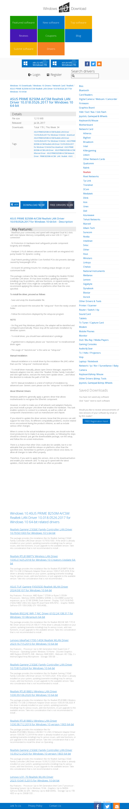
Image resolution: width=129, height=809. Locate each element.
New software (30, 22)
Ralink (86, 141)
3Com (86, 163)
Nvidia (86, 210)
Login (37, 48)
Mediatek (88, 167)
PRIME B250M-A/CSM (48, 130)
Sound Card (85, 287)
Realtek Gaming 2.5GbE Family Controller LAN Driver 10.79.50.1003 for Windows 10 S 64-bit (41, 505)
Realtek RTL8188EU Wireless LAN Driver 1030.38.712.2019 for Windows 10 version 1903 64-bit (42, 697)
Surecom (87, 205)
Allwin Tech (89, 201)
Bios (81, 60)
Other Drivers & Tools (90, 274)
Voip (81, 330)
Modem (83, 300)
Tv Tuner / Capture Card (91, 295)
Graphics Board (87, 81)
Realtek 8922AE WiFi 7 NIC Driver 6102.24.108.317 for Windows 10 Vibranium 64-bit (41, 589)
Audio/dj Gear (86, 321)
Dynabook (88, 261)
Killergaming (89, 124)
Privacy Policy (36, 780)
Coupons (70, 22)
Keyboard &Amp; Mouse (91, 347)
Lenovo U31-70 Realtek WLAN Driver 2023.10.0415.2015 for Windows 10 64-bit (34, 753)
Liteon (86, 128)
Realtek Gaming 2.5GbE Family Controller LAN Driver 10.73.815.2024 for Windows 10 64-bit (41, 640)
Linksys (87, 235)
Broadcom (88, 115)
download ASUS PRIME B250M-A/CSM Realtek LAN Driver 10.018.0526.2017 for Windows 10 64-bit (54, 112)
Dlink (86, 171)
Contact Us (57, 780)
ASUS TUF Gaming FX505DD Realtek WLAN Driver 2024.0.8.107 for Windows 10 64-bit (39, 562)
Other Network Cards (94, 132)
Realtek (70, 59)
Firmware (84, 77)
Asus (85, 227)
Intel (85, 120)
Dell (85, 184)
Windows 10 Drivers (42, 59)
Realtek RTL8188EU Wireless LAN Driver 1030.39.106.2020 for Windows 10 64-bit (34, 667)
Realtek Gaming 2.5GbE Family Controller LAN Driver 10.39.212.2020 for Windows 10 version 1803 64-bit (41, 726)
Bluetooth (84, 64)
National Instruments (94, 244)
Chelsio (87, 240)
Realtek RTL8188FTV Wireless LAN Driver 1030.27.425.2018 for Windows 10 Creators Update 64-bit (43, 534)
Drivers (110, 22)
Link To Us (16, 780)
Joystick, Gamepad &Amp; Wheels (96, 355)
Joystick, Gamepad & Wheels (93, 90)
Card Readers (86, 68)
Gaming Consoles (88, 317)
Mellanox (88, 248)
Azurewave (89, 188)
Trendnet (88, 158)
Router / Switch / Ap (89, 283)
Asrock (86, 270)
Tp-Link (87, 154)
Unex (86, 180)
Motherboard (86, 98)
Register (57, 48)
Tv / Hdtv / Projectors (90, 326)
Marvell (87, 197)
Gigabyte (87, 257)
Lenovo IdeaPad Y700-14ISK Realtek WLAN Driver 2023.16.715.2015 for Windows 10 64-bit (39, 616)
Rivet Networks (91, 150)
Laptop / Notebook (89, 334)
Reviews (56, 22)
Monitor (83, 308)
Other (86, 223)
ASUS (70, 130)
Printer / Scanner (88, 278)
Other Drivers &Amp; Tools (93, 351)
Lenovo (87, 253)
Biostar (87, 265)
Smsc (85, 218)
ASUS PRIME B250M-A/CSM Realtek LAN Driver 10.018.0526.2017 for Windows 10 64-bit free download (55, 118)
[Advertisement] (43, 152)
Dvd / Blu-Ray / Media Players (94, 313)
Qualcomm (88, 137)
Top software (43, 22)
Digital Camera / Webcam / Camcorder (98, 73)
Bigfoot (87, 111)
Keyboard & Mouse (89, 94)
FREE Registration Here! (96, 394)
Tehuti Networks (92, 193)
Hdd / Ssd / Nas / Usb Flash (93, 85)
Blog (83, 22)
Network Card (59, 59)
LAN (58, 130)
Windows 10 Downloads (21, 59)
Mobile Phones (87, 304)
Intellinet (87, 214)
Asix (85, 175)
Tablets (83, 291)
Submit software (97, 22)
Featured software (16, 22)
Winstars (87, 231)
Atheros (87, 107)
